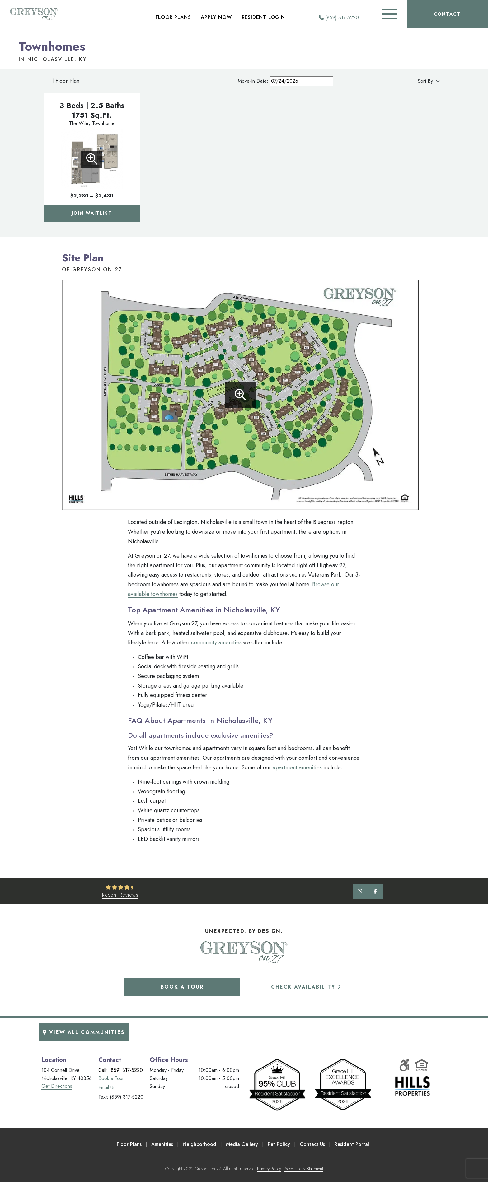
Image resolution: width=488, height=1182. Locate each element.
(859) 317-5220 (339, 17)
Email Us (106, 1087)
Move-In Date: (285, 81)
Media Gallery (242, 1144)
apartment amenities (297, 767)
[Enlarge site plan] (240, 395)
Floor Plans (173, 17)
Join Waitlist (92, 213)
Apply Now (216, 17)
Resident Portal (352, 1144)
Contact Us (312, 1144)
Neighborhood (199, 1144)
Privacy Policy (269, 1169)
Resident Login (263, 17)
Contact (447, 14)
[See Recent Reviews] (120, 891)
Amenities (162, 1144)
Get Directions (56, 1086)
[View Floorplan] (91, 159)
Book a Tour (182, 986)
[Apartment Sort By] (413, 81)
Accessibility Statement (303, 1169)
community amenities (216, 642)
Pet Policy (279, 1144)
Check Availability (306, 986)
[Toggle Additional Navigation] (389, 14)
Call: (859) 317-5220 (120, 1070)
